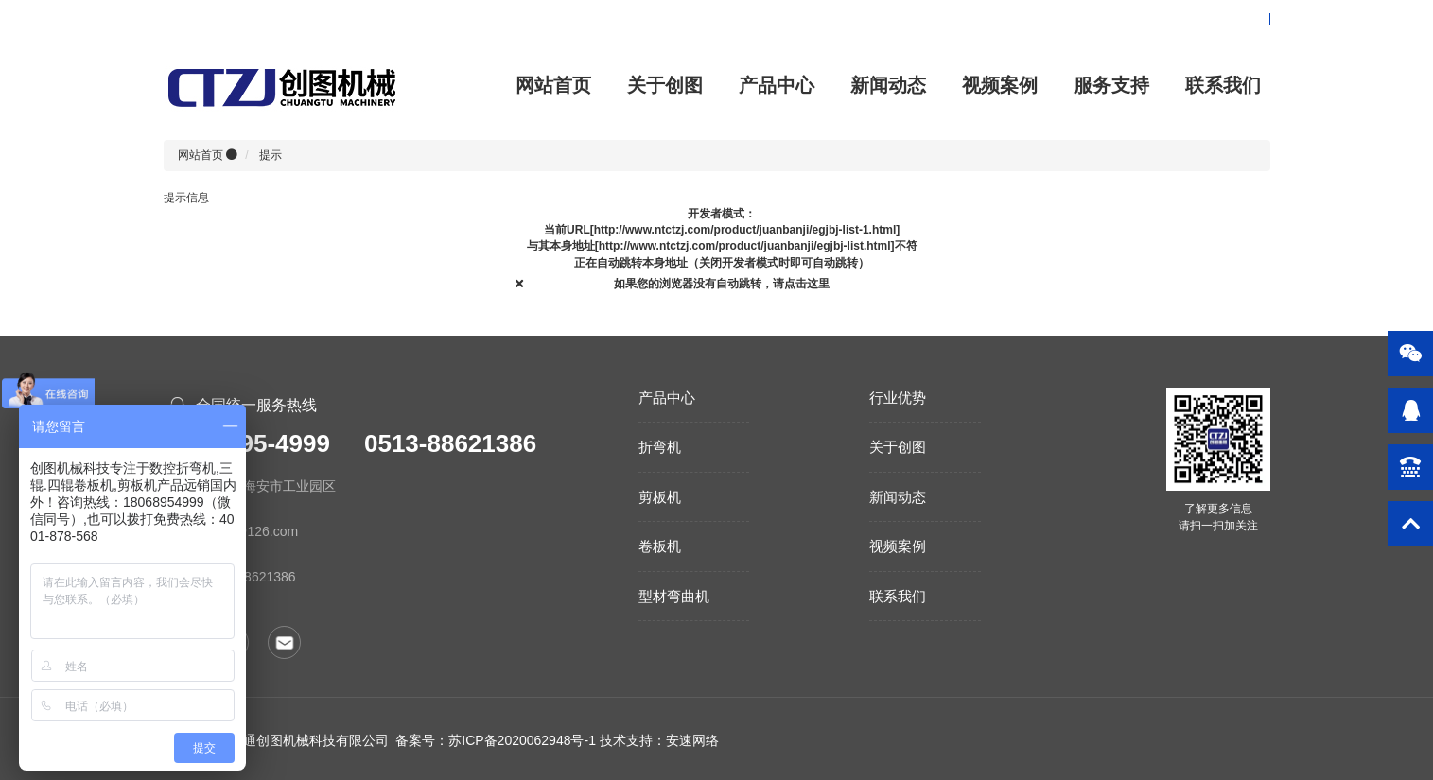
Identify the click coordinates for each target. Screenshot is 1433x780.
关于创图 (665, 85)
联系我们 (1223, 85)
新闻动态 (888, 85)
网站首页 (553, 85)
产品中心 (776, 85)
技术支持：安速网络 (659, 740)
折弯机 (659, 447)
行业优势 (897, 398)
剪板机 (659, 497)
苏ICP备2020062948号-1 (522, 740)
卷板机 (659, 546)
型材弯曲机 (673, 596)
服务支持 (1111, 85)
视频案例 (1000, 85)
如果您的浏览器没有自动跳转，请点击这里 (722, 283)
